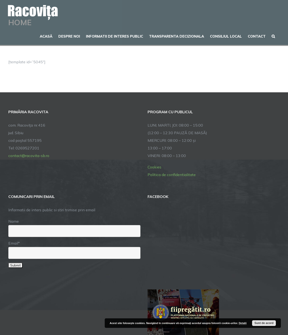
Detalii (243, 323)
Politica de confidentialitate (172, 174)
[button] (273, 36)
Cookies (154, 167)
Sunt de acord (263, 323)
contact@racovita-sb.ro (28, 155)
